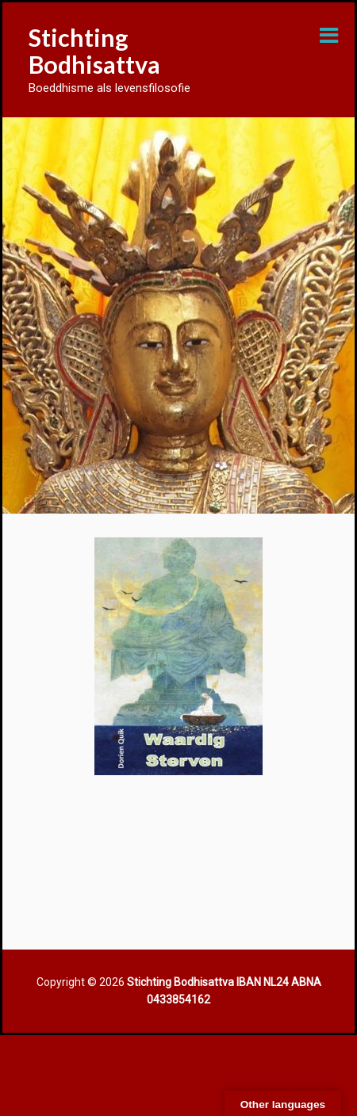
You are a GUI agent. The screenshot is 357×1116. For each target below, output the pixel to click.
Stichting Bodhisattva (94, 50)
